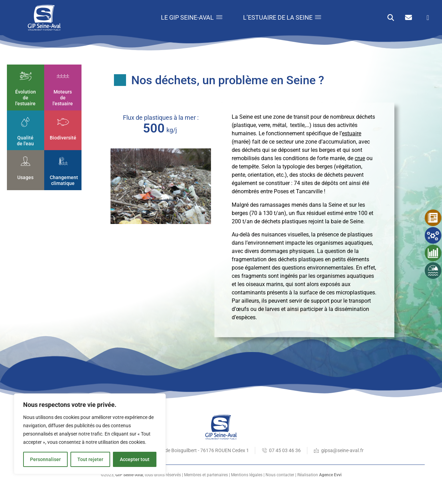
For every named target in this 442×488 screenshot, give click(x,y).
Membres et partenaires (206, 474)
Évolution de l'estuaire (25, 98)
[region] (90, 433)
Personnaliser (45, 459)
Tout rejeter (90, 459)
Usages (26, 177)
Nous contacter (280, 474)
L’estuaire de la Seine (282, 17)
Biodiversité (63, 137)
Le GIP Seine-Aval (191, 17)
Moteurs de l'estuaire (63, 98)
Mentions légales (246, 474)
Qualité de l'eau (25, 140)
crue (360, 158)
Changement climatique (64, 180)
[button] (391, 18)
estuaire (351, 133)
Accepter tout (135, 459)
